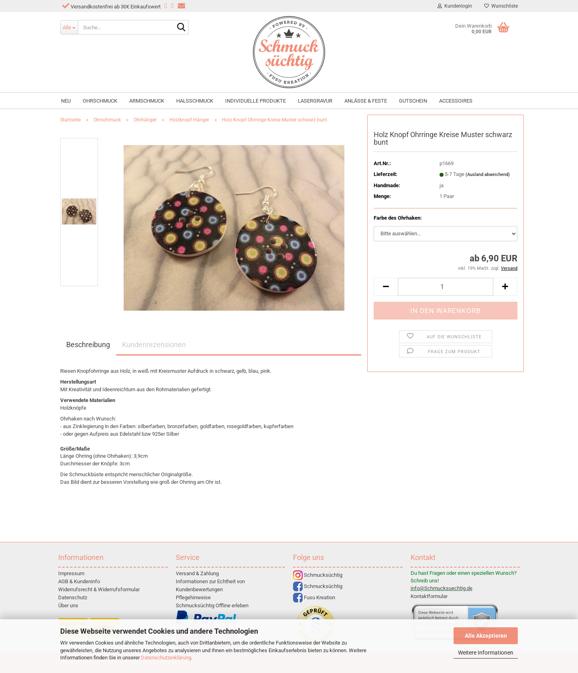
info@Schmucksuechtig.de (441, 588)
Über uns (68, 605)
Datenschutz (72, 597)
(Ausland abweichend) (488, 174)
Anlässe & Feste (365, 101)
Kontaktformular (429, 596)
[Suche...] (69, 27)
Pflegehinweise (193, 597)
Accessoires (455, 101)
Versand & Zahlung (197, 573)
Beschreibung (88, 344)
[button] (386, 287)
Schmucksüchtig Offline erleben (212, 605)
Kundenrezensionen (154, 344)
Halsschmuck (194, 101)
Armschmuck (146, 101)
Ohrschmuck (100, 101)
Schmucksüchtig (317, 575)
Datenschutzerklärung (166, 658)
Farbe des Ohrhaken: (398, 218)
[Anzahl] (445, 287)
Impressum (71, 573)
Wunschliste (501, 6)
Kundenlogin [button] (455, 6)
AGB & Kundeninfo (79, 581)
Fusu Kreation (314, 597)
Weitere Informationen (485, 652)
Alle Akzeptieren (486, 636)
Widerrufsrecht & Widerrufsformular (99, 589)
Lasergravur (315, 101)
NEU (66, 101)
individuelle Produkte (255, 101)
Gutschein (413, 101)
